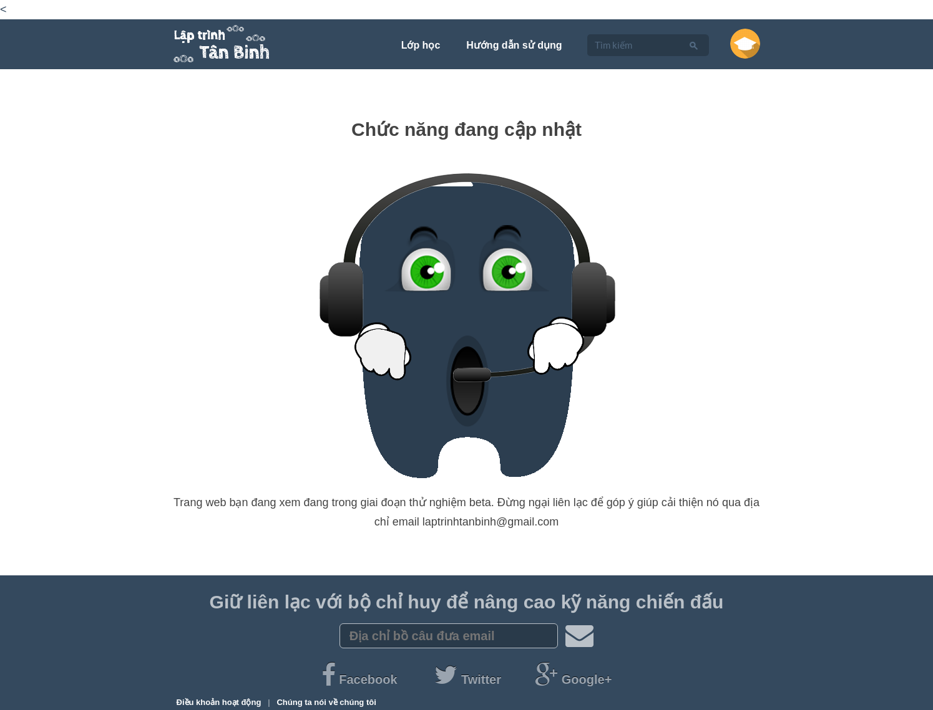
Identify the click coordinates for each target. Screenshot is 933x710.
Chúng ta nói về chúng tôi (326, 702)
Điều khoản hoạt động (220, 702)
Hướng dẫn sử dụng (514, 45)
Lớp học (421, 45)
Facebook (361, 679)
